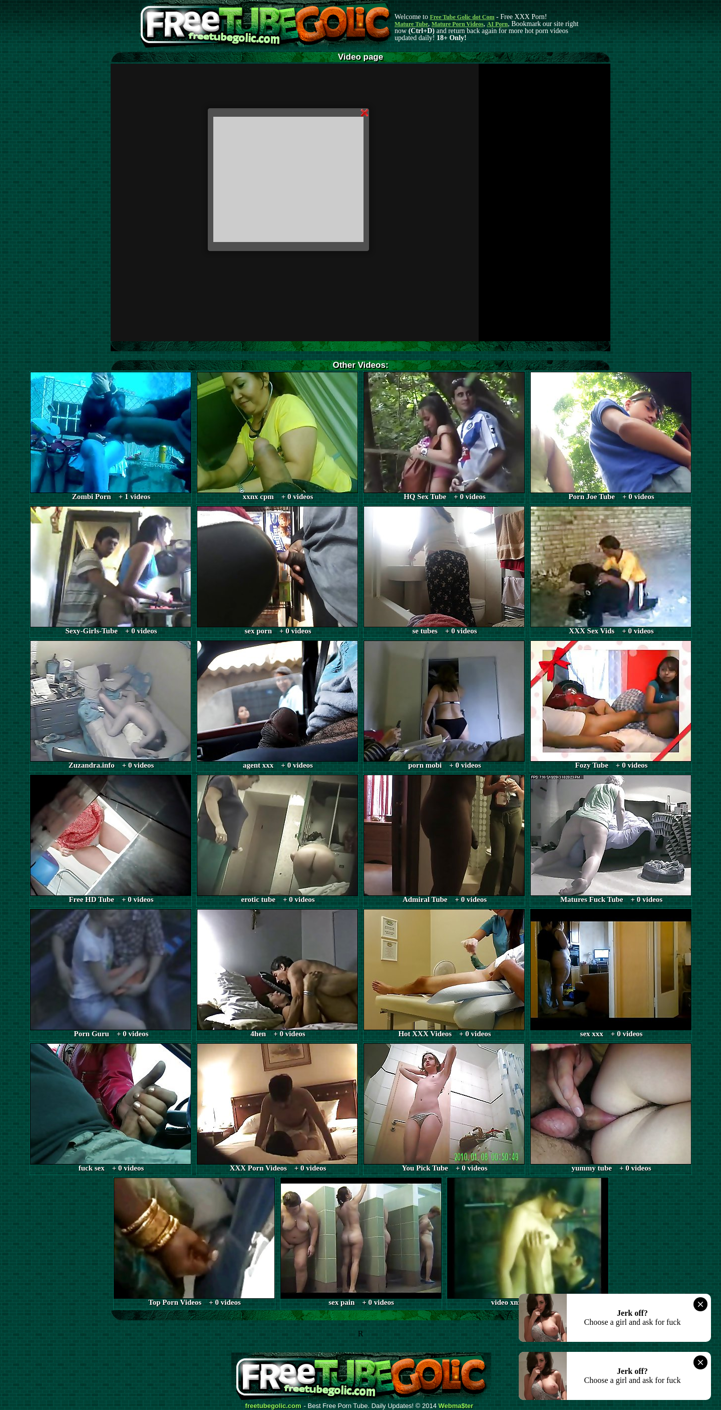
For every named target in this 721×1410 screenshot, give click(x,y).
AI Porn (497, 24)
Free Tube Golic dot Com (462, 17)
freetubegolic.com (273, 1405)
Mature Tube (411, 24)
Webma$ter (456, 1405)
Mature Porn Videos (458, 24)
